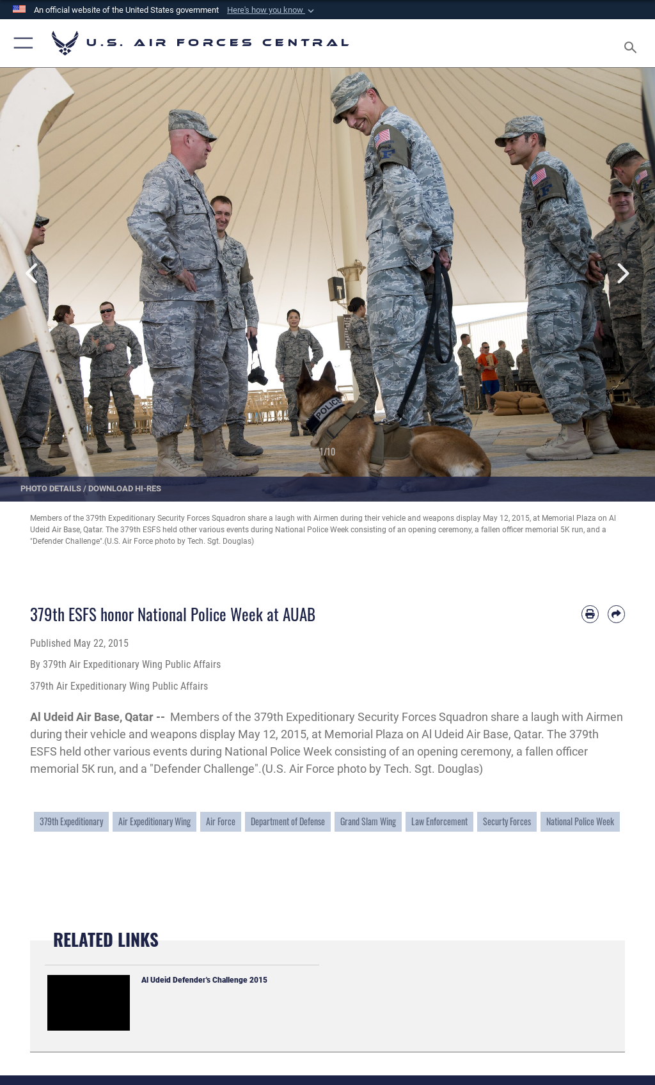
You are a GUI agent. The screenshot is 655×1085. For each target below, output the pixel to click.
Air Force (220, 821)
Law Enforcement (439, 821)
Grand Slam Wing (368, 821)
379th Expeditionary (71, 821)
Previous (32, 273)
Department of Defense (288, 821)
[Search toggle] (632, 43)
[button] (272, 10)
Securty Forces (507, 821)
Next (622, 273)
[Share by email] (616, 613)
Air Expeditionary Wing (154, 821)
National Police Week (580, 821)
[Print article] (590, 613)
